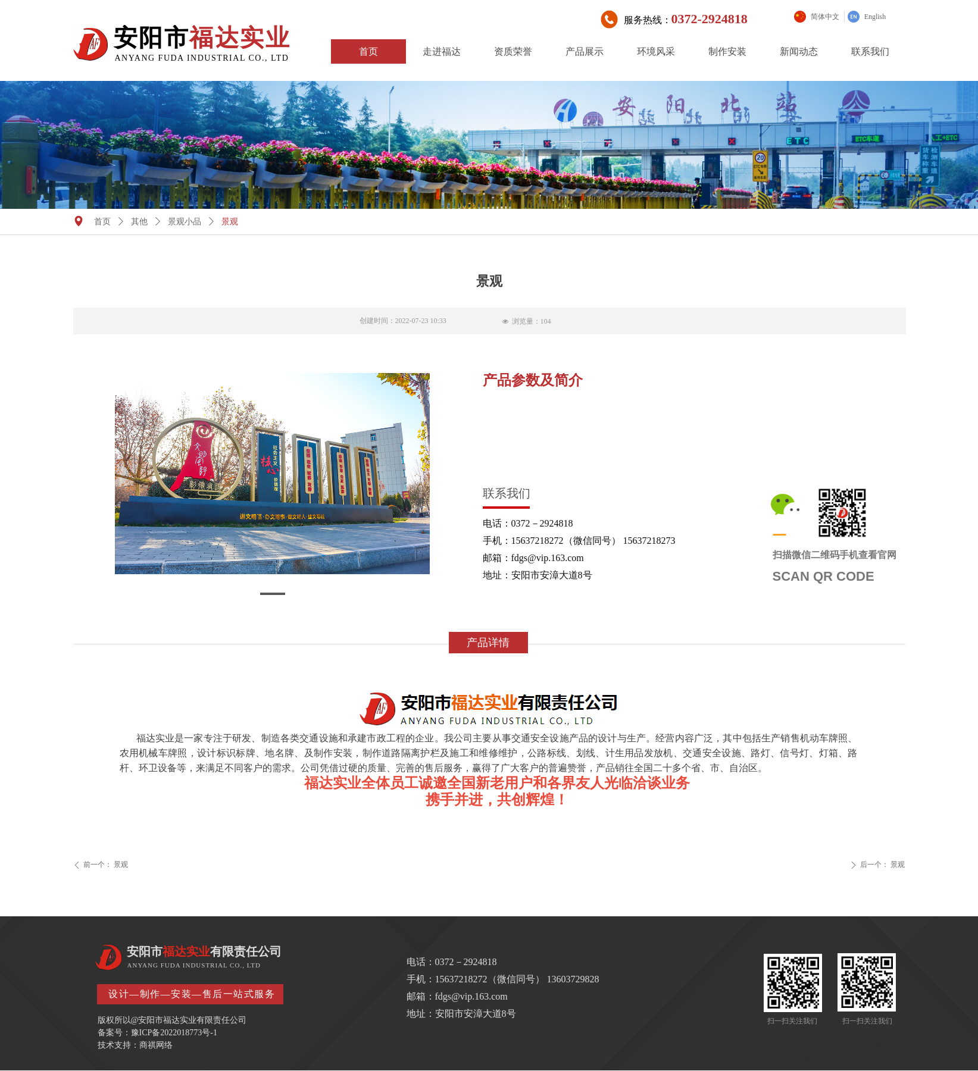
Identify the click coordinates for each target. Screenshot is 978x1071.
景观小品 (184, 221)
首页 (102, 221)
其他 (139, 221)
